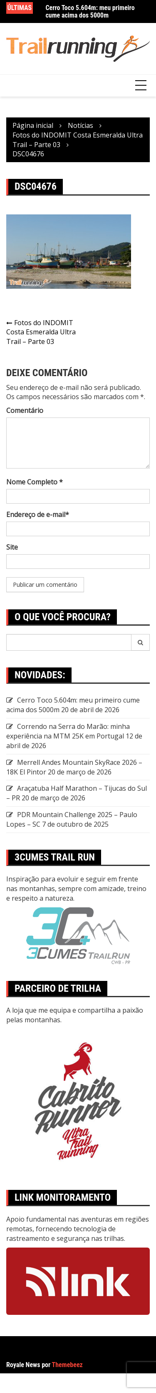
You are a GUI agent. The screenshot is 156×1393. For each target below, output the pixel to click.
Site (12, 547)
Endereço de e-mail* (37, 514)
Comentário (24, 410)
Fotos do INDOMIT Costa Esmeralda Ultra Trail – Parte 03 (41, 332)
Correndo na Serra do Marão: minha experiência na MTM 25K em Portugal (68, 731)
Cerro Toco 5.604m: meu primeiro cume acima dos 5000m (90, 11)
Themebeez (67, 1365)
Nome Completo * (34, 481)
